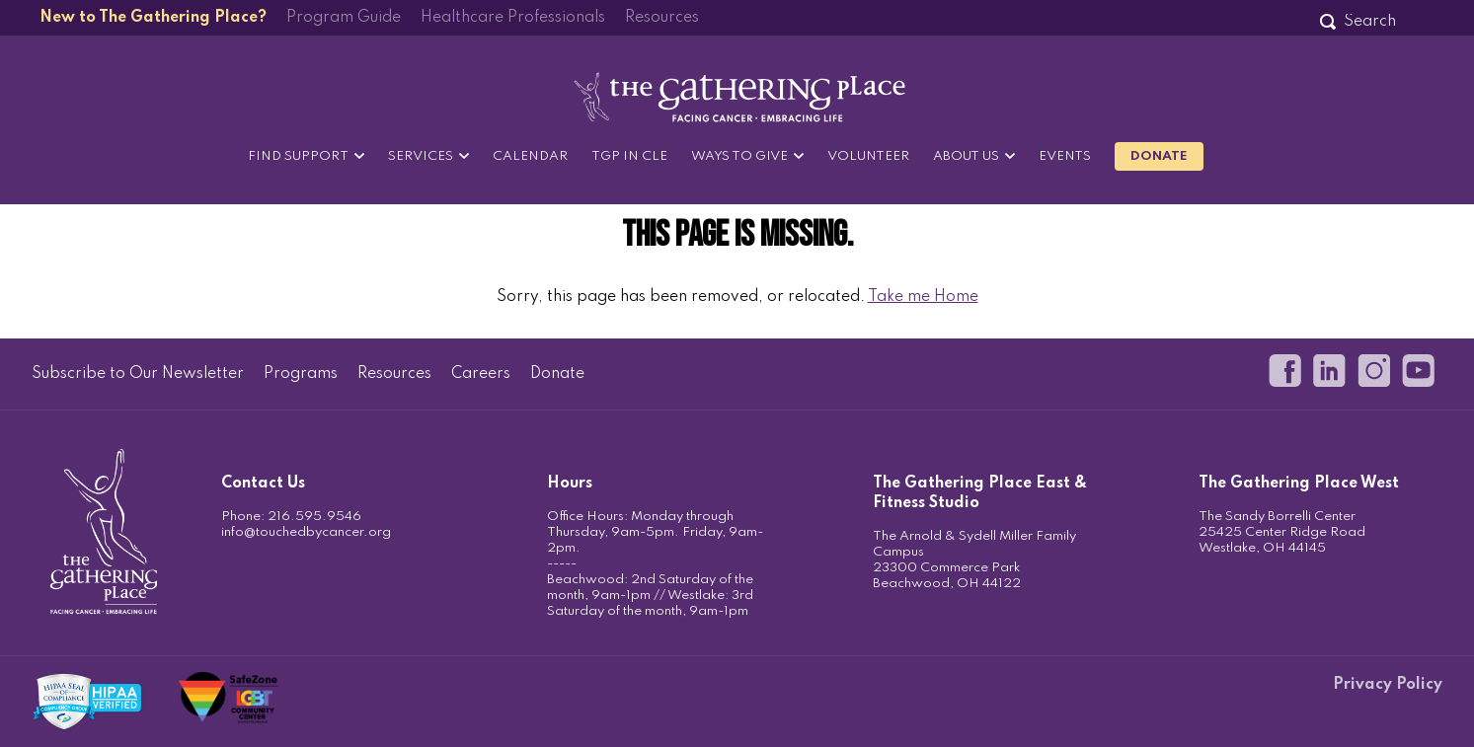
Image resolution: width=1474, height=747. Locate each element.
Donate (1159, 156)
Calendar (530, 156)
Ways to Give (739, 156)
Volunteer (868, 156)
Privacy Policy (1387, 685)
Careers (480, 374)
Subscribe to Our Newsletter (138, 374)
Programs (301, 374)
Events (1065, 156)
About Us (966, 156)
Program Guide (343, 18)
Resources (662, 18)
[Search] (1369, 22)
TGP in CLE (629, 156)
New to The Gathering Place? (153, 18)
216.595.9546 (314, 516)
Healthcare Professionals (513, 18)
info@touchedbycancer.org (306, 532)
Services (420, 156)
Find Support (298, 156)
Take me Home (923, 297)
